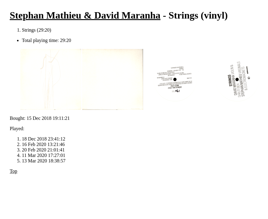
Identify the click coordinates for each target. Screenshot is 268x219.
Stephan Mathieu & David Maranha (85, 15)
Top (13, 171)
